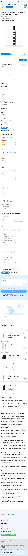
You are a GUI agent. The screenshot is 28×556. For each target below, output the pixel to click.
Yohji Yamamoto (5, 405)
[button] (13, 363)
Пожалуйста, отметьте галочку (7, 294)
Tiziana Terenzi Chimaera (13, 355)
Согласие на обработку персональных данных (13, 295)
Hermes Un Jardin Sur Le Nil (14, 344)
